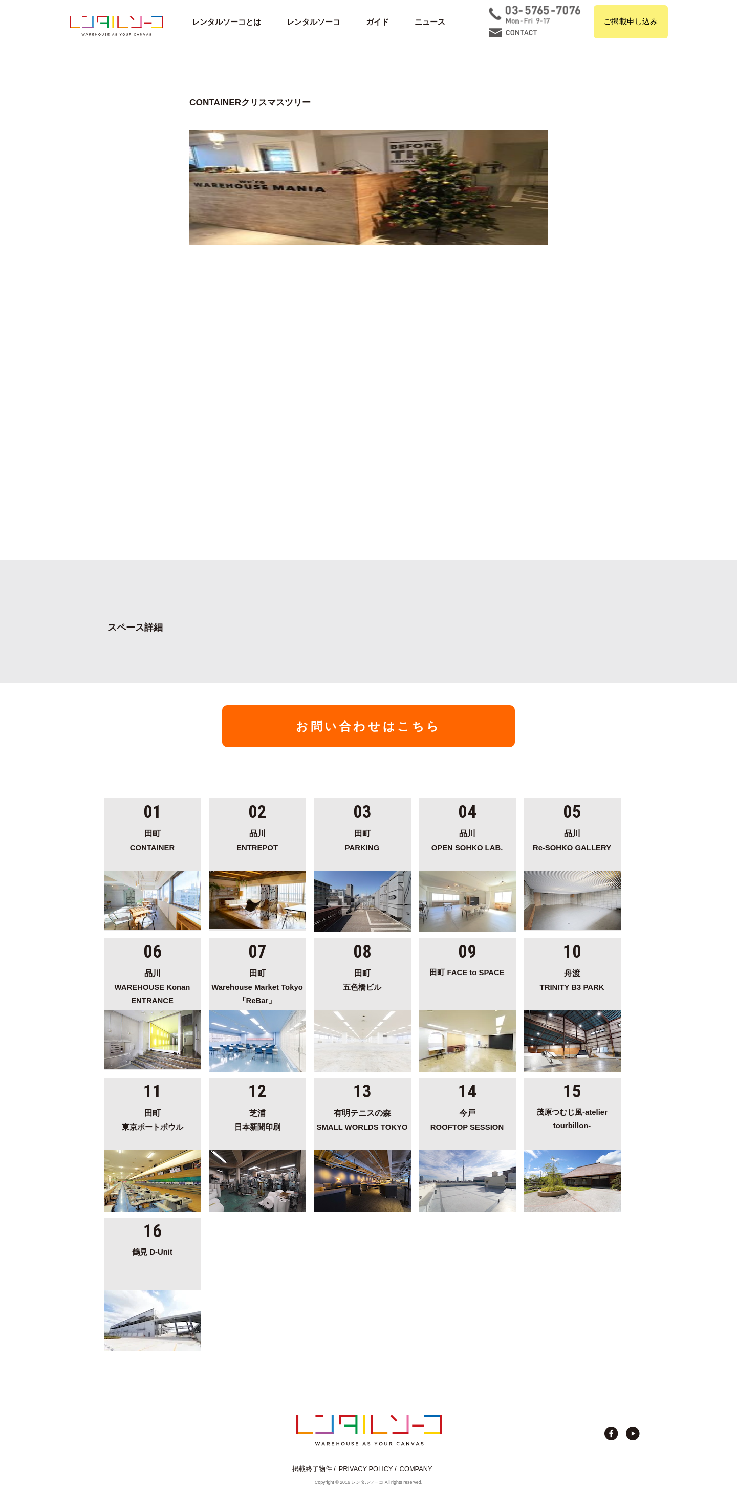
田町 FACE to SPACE (466, 972)
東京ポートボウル (152, 1118)
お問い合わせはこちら (368, 726)
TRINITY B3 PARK (572, 978)
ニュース (430, 22)
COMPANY (416, 1469)
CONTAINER (152, 839)
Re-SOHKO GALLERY (572, 839)
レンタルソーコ (313, 22)
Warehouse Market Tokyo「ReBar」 (257, 985)
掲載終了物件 (312, 1469)
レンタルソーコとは (226, 22)
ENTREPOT (257, 839)
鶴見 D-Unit (152, 1252)
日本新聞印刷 (257, 1118)
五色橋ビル (362, 978)
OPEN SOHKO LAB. (467, 839)
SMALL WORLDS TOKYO (362, 1118)
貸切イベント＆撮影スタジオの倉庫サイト (116, 25)
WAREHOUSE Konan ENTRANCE (152, 985)
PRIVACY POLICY (366, 1469)
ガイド (377, 22)
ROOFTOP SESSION (467, 1118)
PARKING (362, 839)
